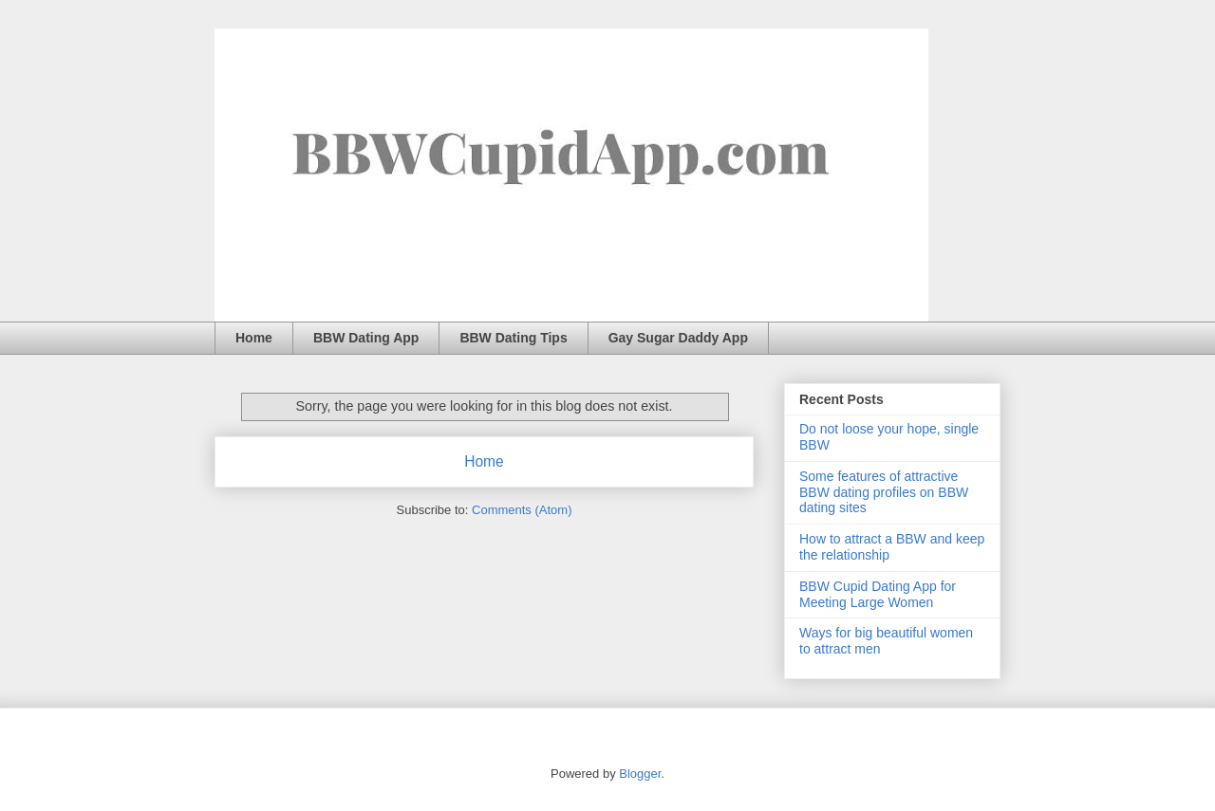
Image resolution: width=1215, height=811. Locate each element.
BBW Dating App (366, 337)
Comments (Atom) (521, 510)
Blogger (640, 773)
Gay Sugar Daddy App (678, 337)
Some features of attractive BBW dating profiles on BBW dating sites (883, 492)
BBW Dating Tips (513, 337)
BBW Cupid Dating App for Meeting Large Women (877, 594)
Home (253, 337)
